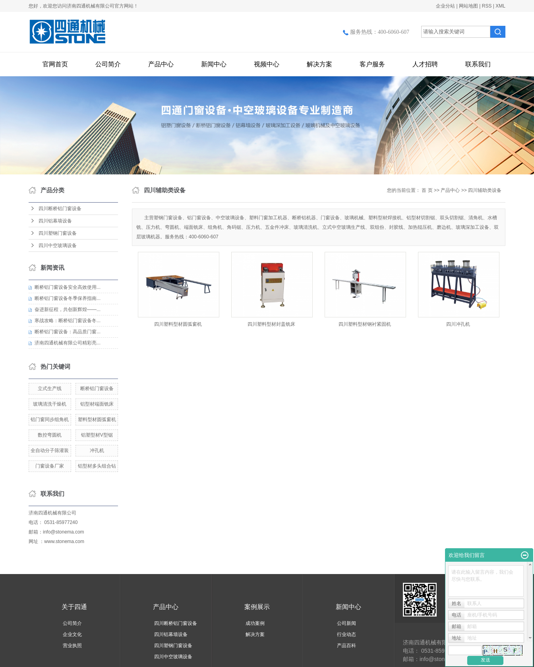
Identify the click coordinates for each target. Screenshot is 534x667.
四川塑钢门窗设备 (58, 233)
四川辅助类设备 (484, 190)
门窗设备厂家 (49, 466)
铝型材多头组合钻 (97, 466)
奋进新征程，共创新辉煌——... (68, 309)
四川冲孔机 (458, 324)
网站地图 (468, 6)
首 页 (427, 190)
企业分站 (445, 6)
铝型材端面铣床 (97, 404)
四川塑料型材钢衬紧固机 (365, 324)
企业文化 (72, 634)
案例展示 (257, 606)
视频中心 (266, 64)
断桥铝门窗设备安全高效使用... (68, 287)
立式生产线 (50, 388)
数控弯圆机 (50, 435)
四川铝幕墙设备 (55, 221)
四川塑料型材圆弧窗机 (178, 324)
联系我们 (478, 64)
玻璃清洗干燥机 (49, 404)
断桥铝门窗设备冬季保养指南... (68, 298)
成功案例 (255, 623)
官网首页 (55, 64)
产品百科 (346, 645)
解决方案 (319, 64)
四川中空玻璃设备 (58, 245)
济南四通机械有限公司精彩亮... (68, 343)
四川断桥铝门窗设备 (60, 208)
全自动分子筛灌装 (50, 450)
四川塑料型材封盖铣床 (271, 324)
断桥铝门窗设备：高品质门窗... (68, 331)
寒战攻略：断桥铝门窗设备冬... (68, 320)
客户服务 (372, 64)
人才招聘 (425, 64)
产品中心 (161, 64)
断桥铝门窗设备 (97, 388)
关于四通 (74, 606)
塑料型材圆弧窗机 (97, 419)
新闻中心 (213, 64)
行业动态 (346, 634)
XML (500, 6)
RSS (487, 6)
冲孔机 (97, 450)
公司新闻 (346, 623)
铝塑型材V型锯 (97, 435)
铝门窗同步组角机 (50, 419)
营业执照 (72, 645)
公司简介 (108, 64)
